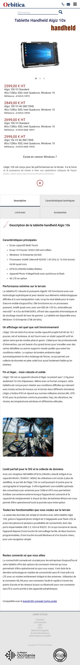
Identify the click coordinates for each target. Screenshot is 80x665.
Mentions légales (40, 630)
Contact (40, 619)
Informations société (40, 635)
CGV (40, 627)
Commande (40, 622)
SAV (40, 625)
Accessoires (60, 212)
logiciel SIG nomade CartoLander (40, 601)
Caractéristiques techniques (60, 200)
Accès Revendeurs (40, 633)
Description (20, 200)
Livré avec (20, 212)
